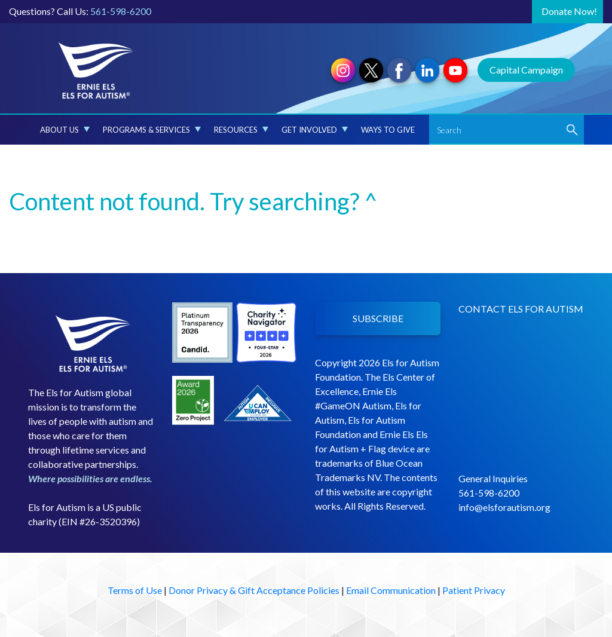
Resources (241, 129)
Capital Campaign (526, 69)
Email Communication (391, 590)
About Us (65, 129)
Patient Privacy (473, 590)
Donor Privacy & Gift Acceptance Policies (254, 590)
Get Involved (314, 129)
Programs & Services (152, 129)
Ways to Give (388, 129)
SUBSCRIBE (378, 318)
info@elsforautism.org (504, 507)
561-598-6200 (120, 11)
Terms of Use (135, 590)
